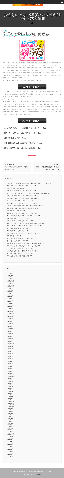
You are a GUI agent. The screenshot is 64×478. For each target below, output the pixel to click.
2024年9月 (10, 318)
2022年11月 (10, 374)
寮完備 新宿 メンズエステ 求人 (16, 211)
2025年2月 (10, 306)
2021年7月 (10, 414)
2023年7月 (10, 354)
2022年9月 (10, 379)
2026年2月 (10, 276)
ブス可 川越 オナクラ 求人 (14, 236)
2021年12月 (10, 401)
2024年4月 (10, 331)
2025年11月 (10, 283)
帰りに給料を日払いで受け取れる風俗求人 (19, 256)
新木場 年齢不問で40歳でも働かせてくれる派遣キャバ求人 (22, 148)
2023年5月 (10, 359)
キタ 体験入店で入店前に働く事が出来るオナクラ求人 (16, 167)
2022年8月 (10, 381)
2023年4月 (10, 361)
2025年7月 (10, 293)
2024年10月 (10, 316)
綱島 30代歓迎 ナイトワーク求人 (15, 138)
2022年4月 (10, 391)
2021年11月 (10, 404)
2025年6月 (10, 296)
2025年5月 (10, 298)
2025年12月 (10, 281)
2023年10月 (10, 346)
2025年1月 (10, 308)
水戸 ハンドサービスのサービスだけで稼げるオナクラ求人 (25, 226)
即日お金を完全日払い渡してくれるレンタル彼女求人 (23, 198)
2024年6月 (10, 326)
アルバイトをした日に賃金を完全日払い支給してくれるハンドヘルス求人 (29, 183)
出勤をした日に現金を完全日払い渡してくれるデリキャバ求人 (25, 243)
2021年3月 (10, 424)
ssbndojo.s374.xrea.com (23, 36)
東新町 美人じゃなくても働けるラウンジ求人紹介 (22, 213)
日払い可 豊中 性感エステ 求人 (16, 188)
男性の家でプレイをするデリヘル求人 (18, 231)
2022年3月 (10, 394)
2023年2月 (10, 366)
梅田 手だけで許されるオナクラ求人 (18, 228)
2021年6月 (10, 416)
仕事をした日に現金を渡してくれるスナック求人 (21, 196)
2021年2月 (10, 426)
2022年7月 (10, 384)
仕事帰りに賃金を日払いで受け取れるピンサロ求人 (22, 251)
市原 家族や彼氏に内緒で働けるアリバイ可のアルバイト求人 (23, 143)
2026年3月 (10, 273)
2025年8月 (10, 291)
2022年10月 (10, 376)
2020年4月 (10, 451)
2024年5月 (10, 328)
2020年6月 (10, 446)
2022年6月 (10, 386)
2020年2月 (10, 456)
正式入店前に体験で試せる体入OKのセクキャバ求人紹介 (24, 208)
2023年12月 (10, 341)
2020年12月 (10, 431)
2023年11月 (10, 344)
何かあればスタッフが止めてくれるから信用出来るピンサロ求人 (26, 223)
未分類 (4, 31)
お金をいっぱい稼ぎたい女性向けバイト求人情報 (32, 16)
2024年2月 (10, 336)
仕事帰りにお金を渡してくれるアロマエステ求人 (21, 191)
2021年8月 (10, 411)
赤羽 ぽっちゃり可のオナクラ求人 (17, 241)
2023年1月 (10, 369)
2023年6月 (10, 356)
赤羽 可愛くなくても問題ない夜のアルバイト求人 (22, 185)
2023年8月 (10, 351)
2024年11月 (10, 313)
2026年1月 (10, 278)
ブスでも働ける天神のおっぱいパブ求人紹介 (20, 248)
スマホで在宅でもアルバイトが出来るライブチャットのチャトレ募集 (25, 128)
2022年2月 (10, 396)
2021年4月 (10, 421)
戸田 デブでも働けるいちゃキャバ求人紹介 (20, 201)
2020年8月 (10, 441)
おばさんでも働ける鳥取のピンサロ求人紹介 (20, 253)
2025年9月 (10, 288)
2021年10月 (10, 406)
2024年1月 (10, 339)
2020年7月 (10, 444)
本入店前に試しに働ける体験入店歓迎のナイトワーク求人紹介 (25, 216)
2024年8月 (10, 321)
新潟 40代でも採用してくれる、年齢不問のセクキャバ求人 (22, 133)
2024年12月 (10, 311)
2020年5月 (10, 449)
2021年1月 (10, 429)
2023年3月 (10, 364)
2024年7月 (10, 323)
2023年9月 (10, 349)
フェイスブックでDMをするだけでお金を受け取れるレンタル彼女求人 (28, 193)
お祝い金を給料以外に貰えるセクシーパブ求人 (21, 221)
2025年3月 (10, 303)
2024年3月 (10, 333)
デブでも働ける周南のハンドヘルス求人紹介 (20, 238)
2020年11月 (10, 434)
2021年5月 (10, 419)
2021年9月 (10, 409)
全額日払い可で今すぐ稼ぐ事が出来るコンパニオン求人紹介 (25, 206)
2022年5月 (10, 389)
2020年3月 (10, 454)
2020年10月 (10, 436)
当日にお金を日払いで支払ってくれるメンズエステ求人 (23, 233)
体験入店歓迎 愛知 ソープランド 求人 (18, 218)
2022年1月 (10, 399)
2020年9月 (10, 439)
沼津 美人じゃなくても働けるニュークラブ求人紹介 (23, 203)
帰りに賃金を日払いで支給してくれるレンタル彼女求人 (23, 246)
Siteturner (38, 474)
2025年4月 (10, 301)
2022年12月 (10, 371)
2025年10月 (10, 286)
